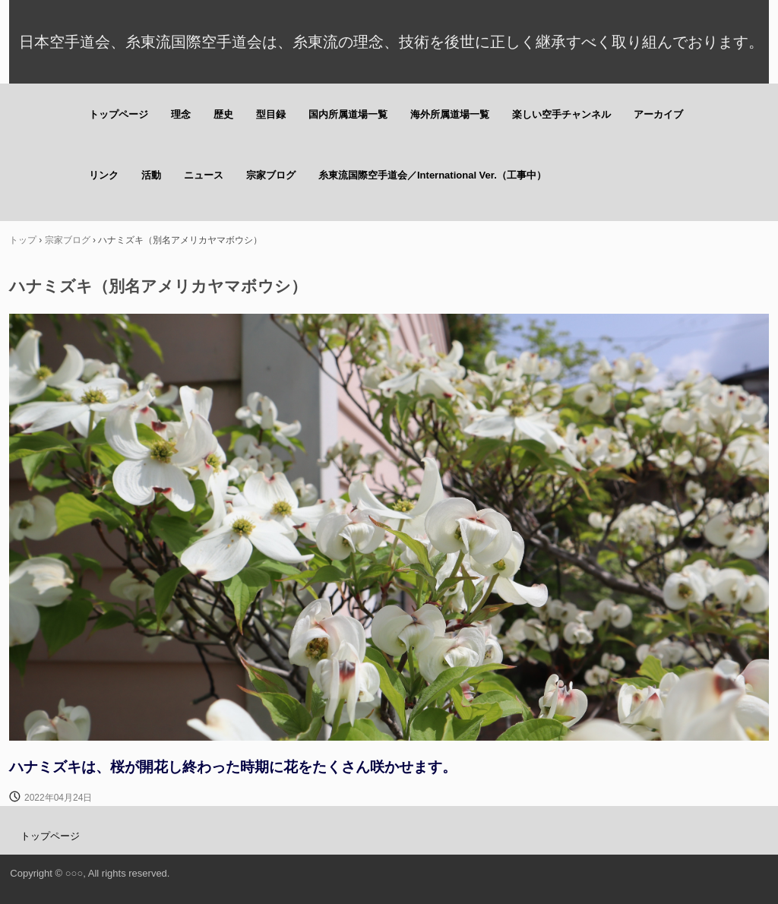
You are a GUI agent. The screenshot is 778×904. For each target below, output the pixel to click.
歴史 (223, 114)
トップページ (118, 114)
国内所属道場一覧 (347, 114)
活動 (151, 175)
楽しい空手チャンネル (561, 114)
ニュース (203, 175)
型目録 (271, 114)
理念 (181, 114)
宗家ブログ (271, 175)
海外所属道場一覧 (449, 114)
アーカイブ (658, 114)
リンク (104, 175)
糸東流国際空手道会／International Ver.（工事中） (432, 175)
